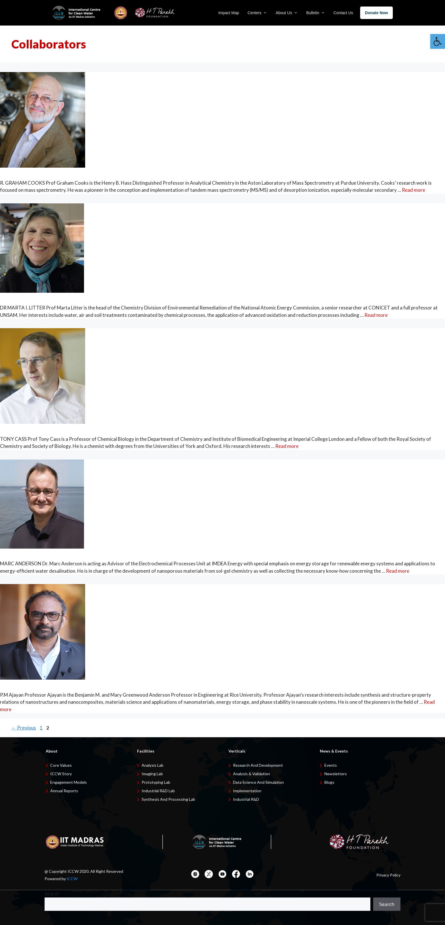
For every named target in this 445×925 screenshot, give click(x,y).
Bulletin (315, 12)
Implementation (247, 790)
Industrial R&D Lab (158, 790)
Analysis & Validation (251, 773)
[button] (437, 41)
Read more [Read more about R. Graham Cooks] (413, 190)
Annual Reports (64, 790)
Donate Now (376, 12)
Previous (23, 728)
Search (52, 894)
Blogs (329, 782)
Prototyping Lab (156, 782)
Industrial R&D (246, 799)
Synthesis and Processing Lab (168, 799)
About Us (287, 12)
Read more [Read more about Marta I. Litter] (376, 315)
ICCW (72, 878)
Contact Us (343, 12)
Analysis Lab (152, 765)
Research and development (258, 765)
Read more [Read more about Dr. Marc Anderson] (397, 571)
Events (330, 765)
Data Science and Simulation (258, 782)
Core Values (61, 765)
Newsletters (335, 773)
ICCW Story (61, 773)
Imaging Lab (152, 773)
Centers (257, 12)
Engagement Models (68, 782)
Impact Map (228, 12)
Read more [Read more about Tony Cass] (287, 446)
